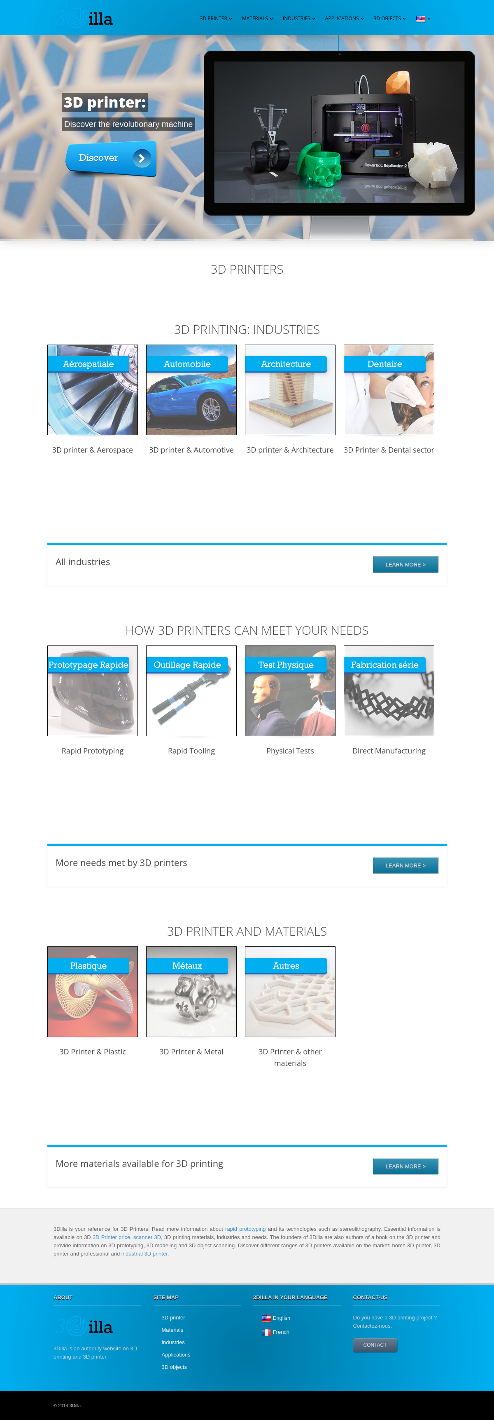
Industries (296, 18)
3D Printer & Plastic (92, 1051)
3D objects (174, 1367)
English (282, 1318)
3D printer (173, 1317)
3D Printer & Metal (191, 1051)
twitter (411, 1405)
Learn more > (406, 865)
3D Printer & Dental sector (389, 450)
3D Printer (213, 18)
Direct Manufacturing (389, 751)
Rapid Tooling (191, 751)
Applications (342, 18)
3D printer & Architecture (290, 450)
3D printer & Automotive (191, 450)
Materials (173, 1330)
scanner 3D (147, 1237)
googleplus (393, 1405)
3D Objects (387, 18)
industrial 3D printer (144, 1254)
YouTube (374, 1405)
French (281, 1332)
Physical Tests (290, 751)
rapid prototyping (245, 1229)
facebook (430, 1405)
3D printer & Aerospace (92, 450)
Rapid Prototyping (93, 751)
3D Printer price (111, 1237)
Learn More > (406, 564)
